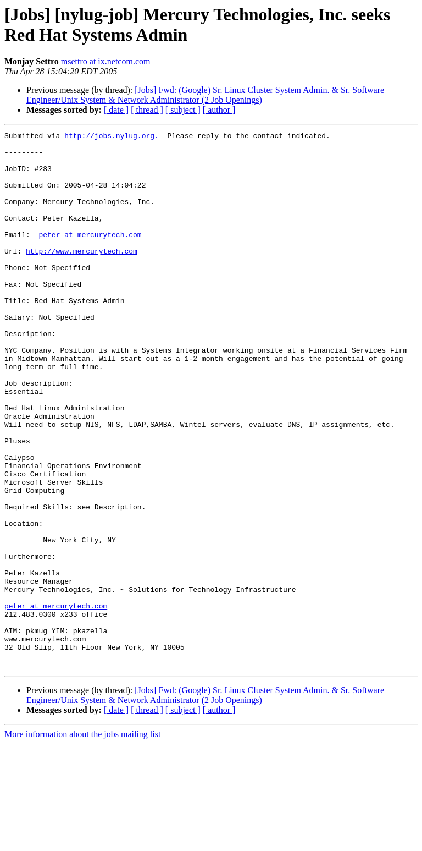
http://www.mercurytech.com (81, 276)
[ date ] (116, 109)
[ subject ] (183, 109)
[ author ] (219, 109)
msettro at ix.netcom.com (106, 61)
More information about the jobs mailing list (82, 841)
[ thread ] (147, 109)
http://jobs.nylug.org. (111, 137)
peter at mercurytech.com (89, 256)
